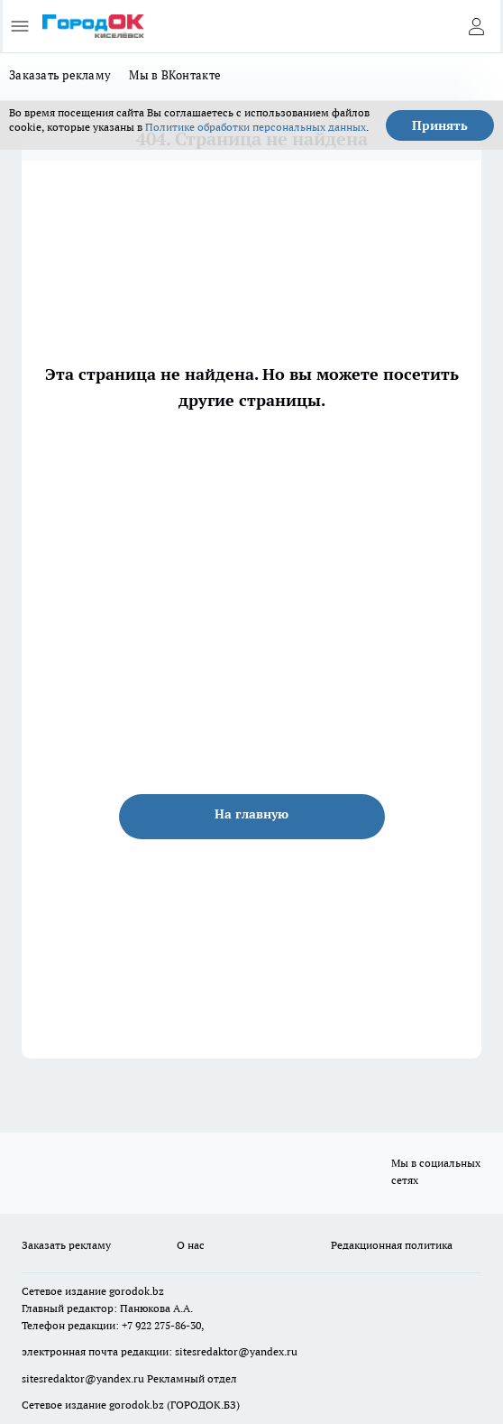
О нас (191, 1245)
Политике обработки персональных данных (255, 127)
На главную (251, 814)
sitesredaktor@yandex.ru (236, 1351)
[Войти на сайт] (476, 26)
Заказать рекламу (60, 75)
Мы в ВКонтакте (175, 75)
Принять (440, 125)
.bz (157, 1291)
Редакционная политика (392, 1245)
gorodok (129, 1291)
